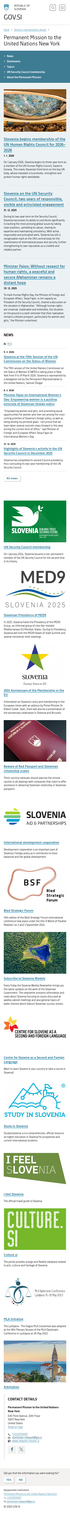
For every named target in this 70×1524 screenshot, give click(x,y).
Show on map (15, 1427)
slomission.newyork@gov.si (27, 1437)
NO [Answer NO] (21, 1480)
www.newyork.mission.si (25, 1440)
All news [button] (12, 478)
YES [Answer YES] (8, 1480)
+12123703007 (20, 1434)
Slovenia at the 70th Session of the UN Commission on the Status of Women (31, 359)
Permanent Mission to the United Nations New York (30, 1494)
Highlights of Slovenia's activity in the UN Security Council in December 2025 (33, 450)
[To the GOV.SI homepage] (19, 12)
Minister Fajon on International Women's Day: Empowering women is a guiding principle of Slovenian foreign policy (32, 399)
